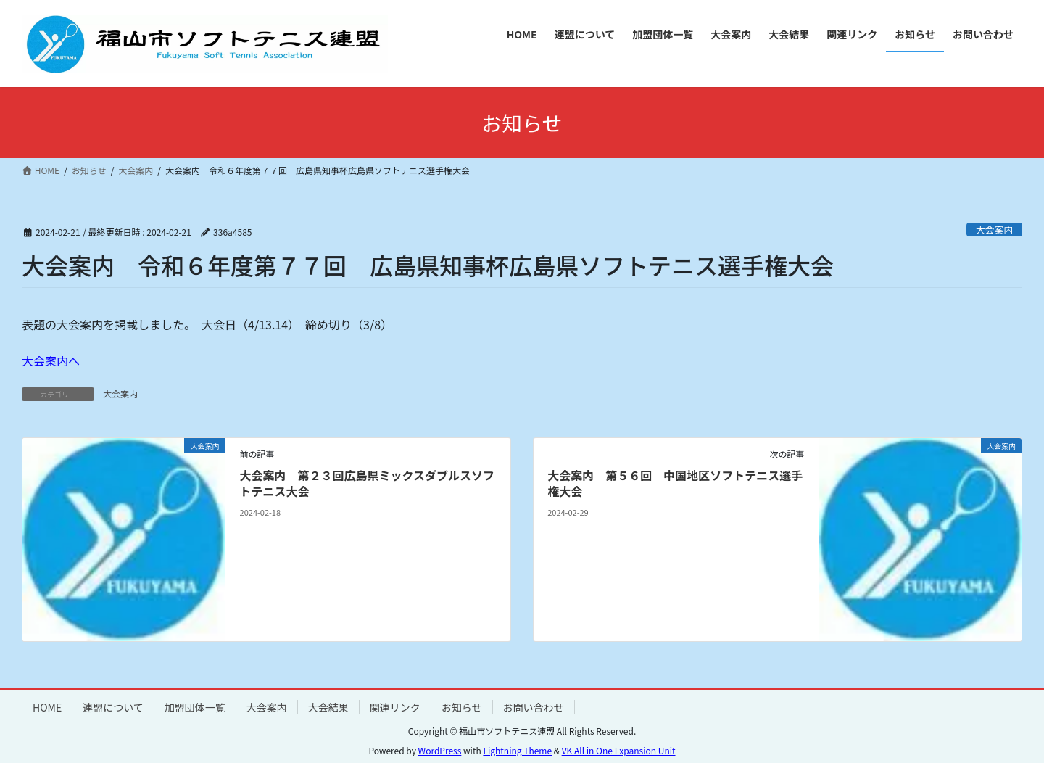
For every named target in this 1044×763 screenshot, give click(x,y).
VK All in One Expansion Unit (619, 750)
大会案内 (994, 229)
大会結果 (328, 707)
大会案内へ (51, 360)
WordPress (440, 750)
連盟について (113, 707)
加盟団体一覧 (195, 707)
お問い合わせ (533, 707)
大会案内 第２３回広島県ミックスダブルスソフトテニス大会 (367, 483)
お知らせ (462, 707)
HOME (47, 707)
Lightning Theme (517, 750)
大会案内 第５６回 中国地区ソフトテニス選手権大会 (675, 483)
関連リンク (395, 707)
